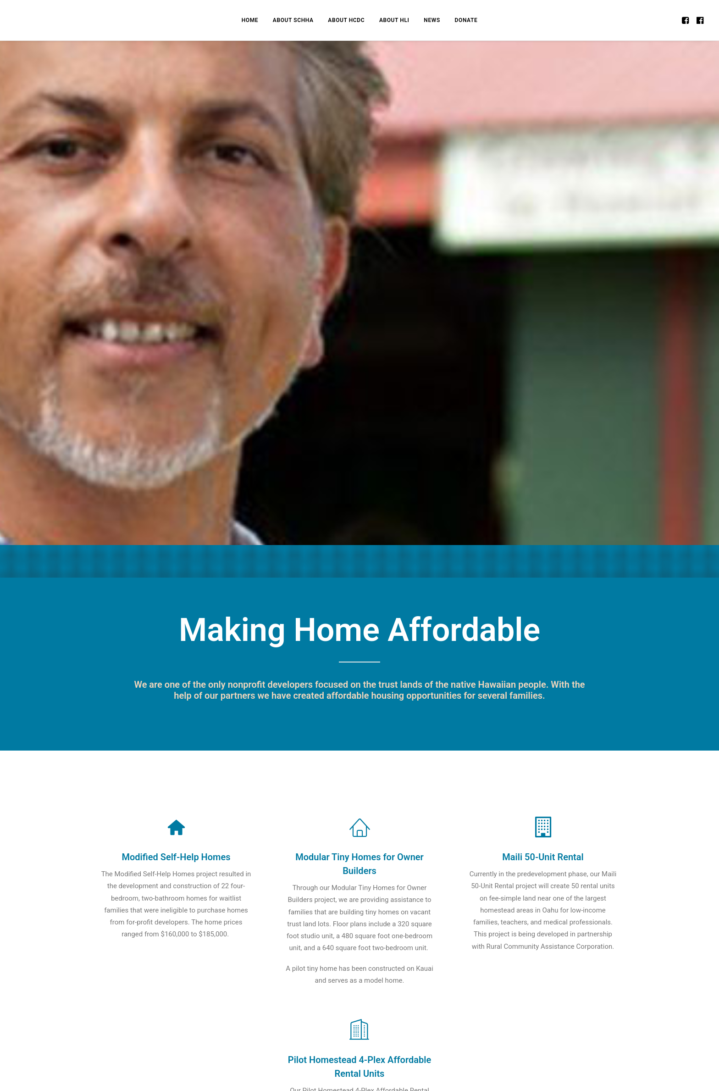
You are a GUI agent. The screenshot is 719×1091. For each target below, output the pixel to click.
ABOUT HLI (394, 20)
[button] (686, 20)
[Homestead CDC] (32, 20)
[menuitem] (250, 20)
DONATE (466, 20)
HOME (250, 20)
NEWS (432, 20)
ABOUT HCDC (346, 20)
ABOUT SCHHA (293, 20)
